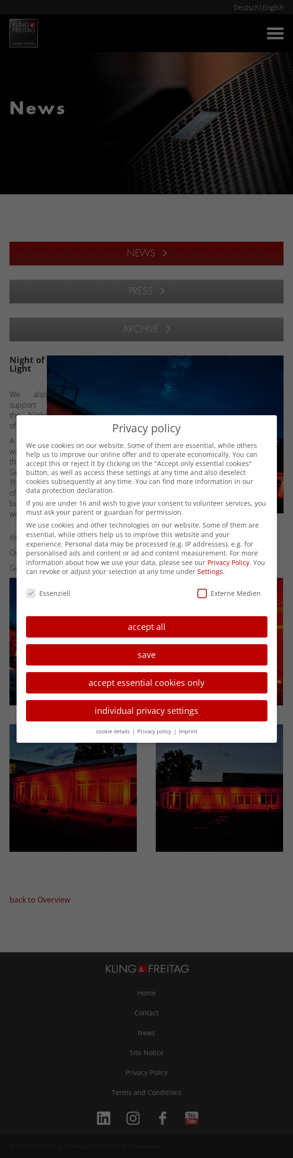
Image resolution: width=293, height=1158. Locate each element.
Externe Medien (229, 593)
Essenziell (48, 593)
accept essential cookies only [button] (146, 682)
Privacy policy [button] (155, 731)
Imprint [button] (188, 731)
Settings (210, 571)
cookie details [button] (113, 731)
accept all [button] (147, 626)
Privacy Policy (228, 562)
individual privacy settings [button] (146, 710)
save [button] (147, 654)
